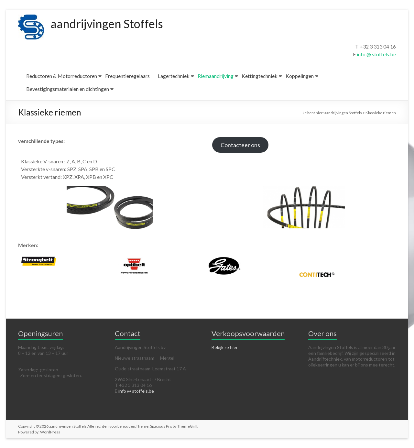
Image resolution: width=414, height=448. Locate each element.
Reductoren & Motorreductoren (61, 76)
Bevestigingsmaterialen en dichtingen (67, 89)
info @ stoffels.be (376, 54)
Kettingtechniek (260, 76)
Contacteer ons (240, 144)
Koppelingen (300, 76)
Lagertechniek (174, 76)
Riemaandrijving (216, 76)
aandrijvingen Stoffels (106, 23)
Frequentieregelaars (127, 76)
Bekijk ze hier (225, 347)
